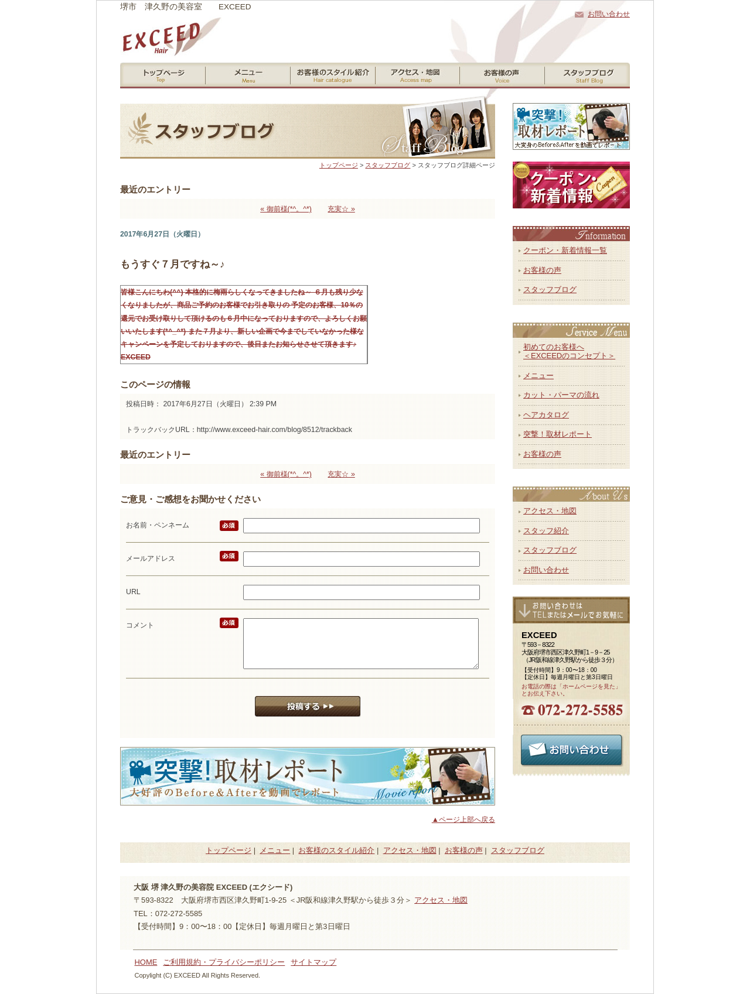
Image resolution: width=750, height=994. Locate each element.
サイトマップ (313, 962)
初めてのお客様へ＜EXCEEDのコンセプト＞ (569, 351)
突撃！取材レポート (557, 434)
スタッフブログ (387, 165)
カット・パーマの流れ (561, 394)
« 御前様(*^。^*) (286, 209)
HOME (146, 962)
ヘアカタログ (546, 414)
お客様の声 (542, 270)
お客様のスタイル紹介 (336, 850)
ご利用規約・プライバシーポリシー (224, 962)
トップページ (338, 165)
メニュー (538, 375)
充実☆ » (341, 209)
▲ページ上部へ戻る (463, 819)
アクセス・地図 (550, 510)
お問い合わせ (609, 14)
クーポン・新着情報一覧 (565, 250)
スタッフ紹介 (546, 530)
